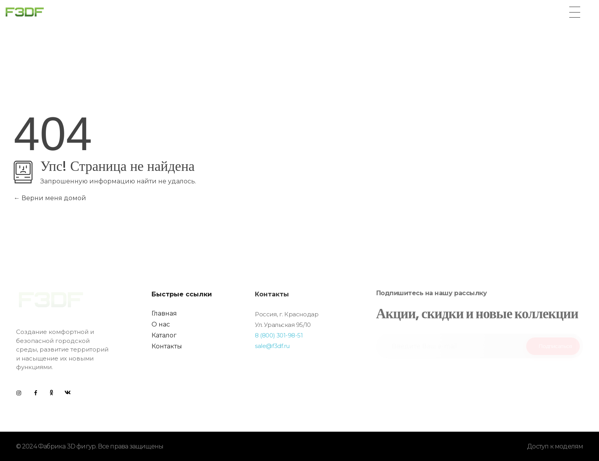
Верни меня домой (50, 198)
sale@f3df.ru (272, 346)
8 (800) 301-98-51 (279, 335)
